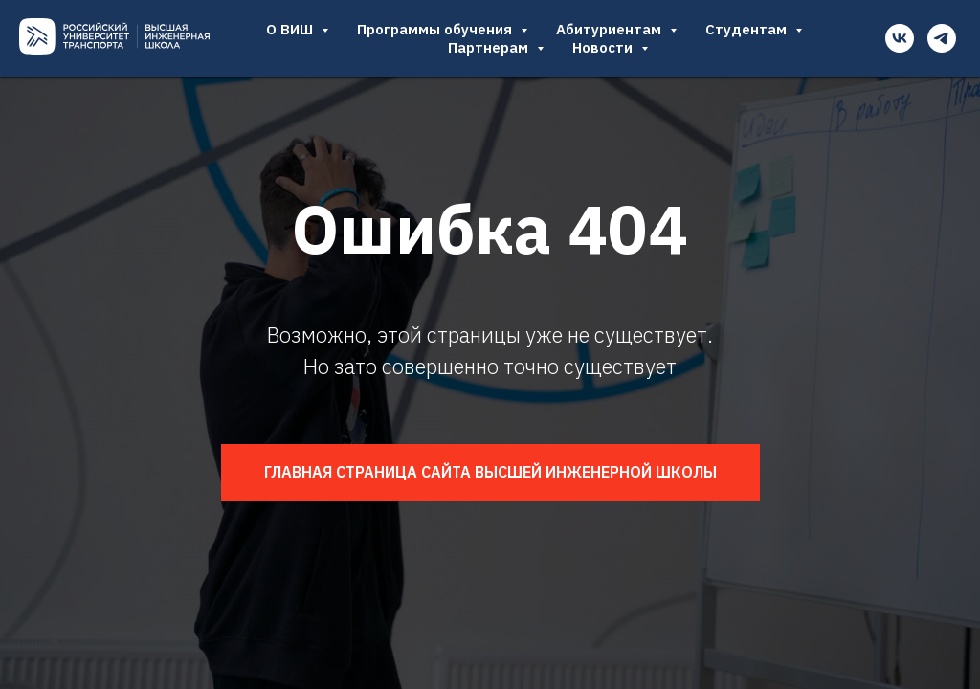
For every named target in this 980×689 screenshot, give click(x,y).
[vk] (899, 38)
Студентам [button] (748, 29)
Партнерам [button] (490, 47)
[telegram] (941, 38)
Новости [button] (604, 47)
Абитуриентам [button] (610, 29)
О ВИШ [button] (291, 29)
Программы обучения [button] (436, 29)
